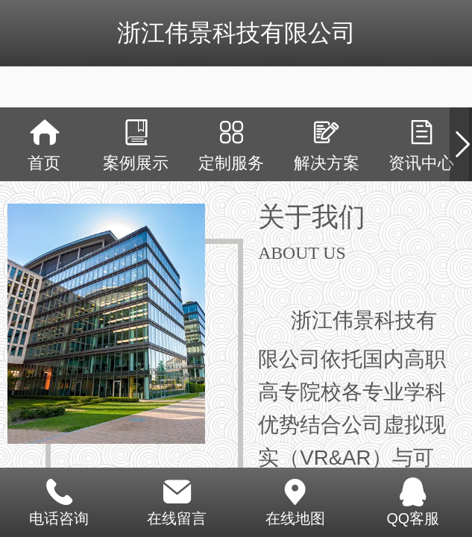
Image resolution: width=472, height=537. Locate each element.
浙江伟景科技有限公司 (236, 32)
